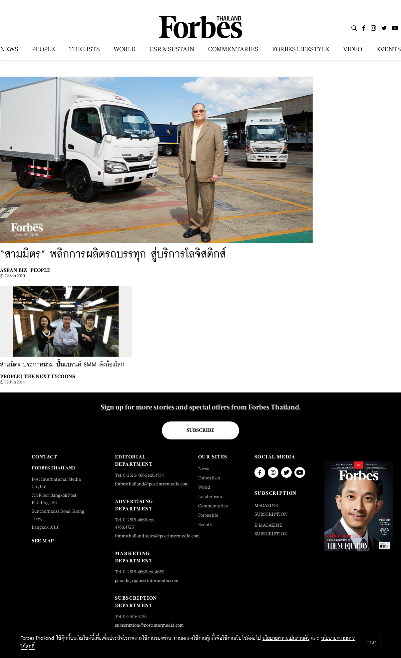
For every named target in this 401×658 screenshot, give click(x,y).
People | (11, 376)
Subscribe (200, 430)
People (40, 270)
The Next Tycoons (49, 376)
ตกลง (371, 642)
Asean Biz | (14, 270)
